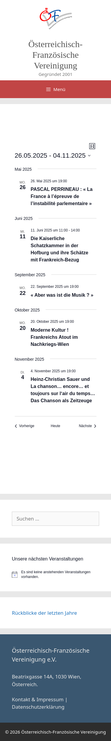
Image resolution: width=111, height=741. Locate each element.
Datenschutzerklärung (38, 706)
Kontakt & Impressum (38, 699)
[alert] (55, 574)
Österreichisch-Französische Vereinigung (55, 54)
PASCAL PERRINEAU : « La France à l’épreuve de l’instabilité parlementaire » (62, 196)
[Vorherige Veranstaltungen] (24, 426)
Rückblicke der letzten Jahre (44, 612)
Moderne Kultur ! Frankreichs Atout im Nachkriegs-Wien (54, 337)
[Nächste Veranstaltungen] (87, 426)
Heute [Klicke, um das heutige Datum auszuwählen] (55, 426)
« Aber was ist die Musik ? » (62, 295)
